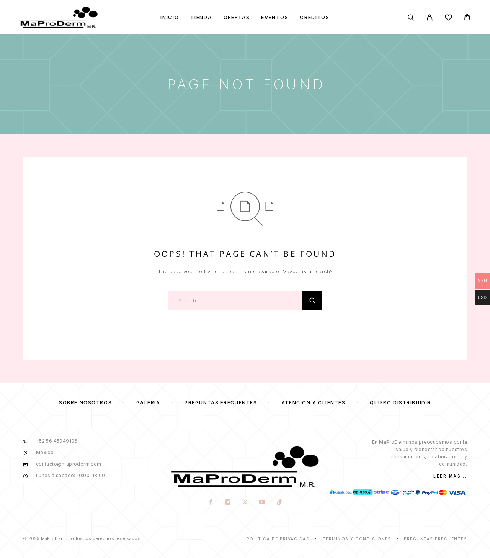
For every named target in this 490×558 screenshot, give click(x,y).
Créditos (315, 17)
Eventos (274, 17)
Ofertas (237, 17)
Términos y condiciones (357, 539)
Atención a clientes (313, 402)
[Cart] (467, 18)
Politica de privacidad (278, 539)
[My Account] (429, 17)
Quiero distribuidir (400, 402)
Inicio (169, 17)
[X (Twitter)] (244, 503)
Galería (148, 402)
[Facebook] (210, 503)
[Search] (411, 17)
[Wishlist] (448, 18)
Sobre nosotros (85, 402)
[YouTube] (262, 503)
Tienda (201, 17)
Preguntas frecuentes (221, 402)
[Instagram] (227, 503)
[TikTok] (279, 503)
